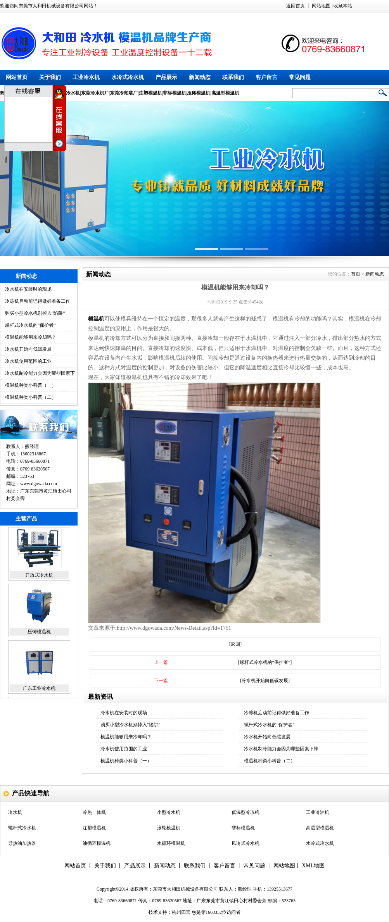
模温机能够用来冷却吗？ (30, 337)
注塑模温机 (94, 828)
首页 (355, 274)
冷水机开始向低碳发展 (28, 349)
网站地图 (321, 6)
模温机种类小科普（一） (30, 385)
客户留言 (266, 77)
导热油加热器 (22, 844)
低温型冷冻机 (245, 813)
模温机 (96, 319)
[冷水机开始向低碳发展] (265, 680)
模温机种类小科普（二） (30, 397)
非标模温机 (243, 828)
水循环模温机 (171, 844)
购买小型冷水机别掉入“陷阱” (35, 313)
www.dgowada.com (38, 483)
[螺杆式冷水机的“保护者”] (265, 662)
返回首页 (295, 6)
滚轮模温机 (168, 828)
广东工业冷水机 (39, 690)
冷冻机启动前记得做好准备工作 (37, 301)
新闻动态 (200, 77)
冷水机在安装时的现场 (28, 289)
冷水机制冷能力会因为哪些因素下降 (281, 748)
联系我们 (233, 77)
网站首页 (17, 77)
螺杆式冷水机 (22, 828)
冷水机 (15, 813)
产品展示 (166, 77)
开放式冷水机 (39, 576)
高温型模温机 (320, 828)
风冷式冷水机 (245, 844)
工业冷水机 (86, 77)
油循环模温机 (97, 844)
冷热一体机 (94, 813)
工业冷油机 (317, 813)
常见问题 (300, 77)
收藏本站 (343, 6)
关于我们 (50, 77)
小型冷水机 (168, 813)
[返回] (235, 644)
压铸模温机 (39, 633)
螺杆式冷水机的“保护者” (30, 325)
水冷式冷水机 (127, 77)
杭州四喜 (181, 912)
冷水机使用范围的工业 (28, 361)
